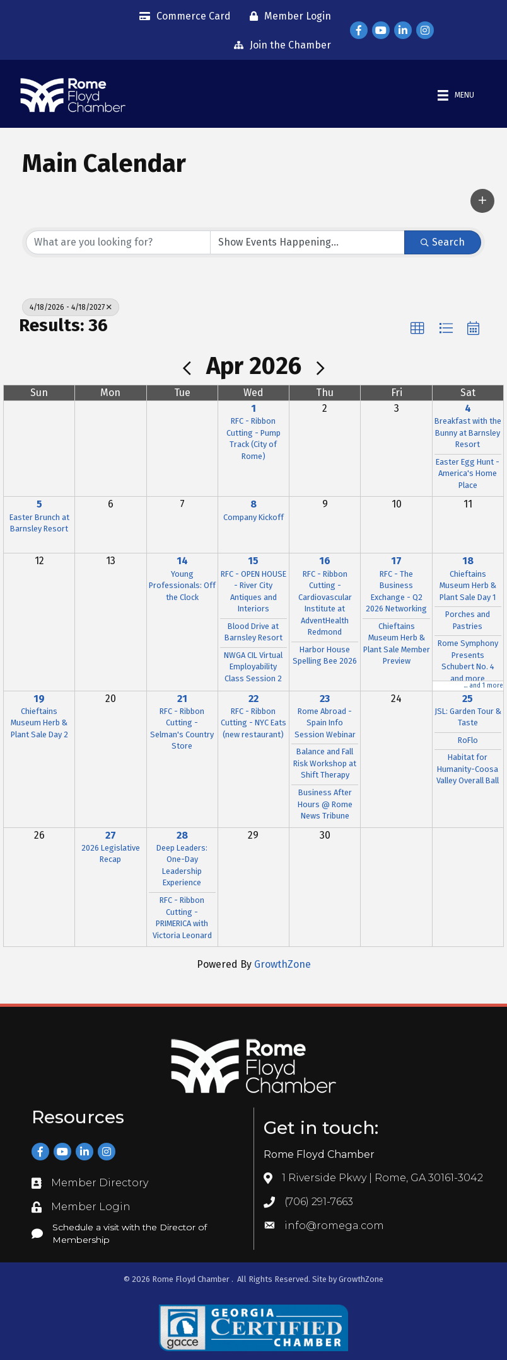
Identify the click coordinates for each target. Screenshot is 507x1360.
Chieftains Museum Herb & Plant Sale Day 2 (39, 722)
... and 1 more (483, 685)
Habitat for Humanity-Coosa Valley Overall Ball (467, 768)
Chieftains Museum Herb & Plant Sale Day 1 (468, 585)
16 (324, 561)
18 (468, 561)
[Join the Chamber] (279, 45)
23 (325, 698)
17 (396, 561)
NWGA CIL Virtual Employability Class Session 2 (253, 666)
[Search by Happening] (307, 242)
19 (39, 698)
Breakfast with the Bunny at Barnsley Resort (467, 432)
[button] (482, 200)
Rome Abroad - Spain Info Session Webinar (325, 722)
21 (182, 698)
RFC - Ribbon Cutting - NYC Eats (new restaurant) (253, 722)
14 (182, 561)
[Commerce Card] (182, 16)
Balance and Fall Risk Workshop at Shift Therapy (324, 763)
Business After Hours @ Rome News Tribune (325, 804)
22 (253, 698)
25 (467, 698)
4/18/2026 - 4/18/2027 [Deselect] (71, 306)
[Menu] (454, 95)
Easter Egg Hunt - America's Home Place (467, 472)
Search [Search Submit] (443, 241)
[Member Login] (287, 16)
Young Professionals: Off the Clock (182, 585)
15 (253, 561)
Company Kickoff (253, 516)
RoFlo (468, 739)
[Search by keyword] (118, 242)
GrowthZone (282, 964)
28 (182, 835)
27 (110, 835)
